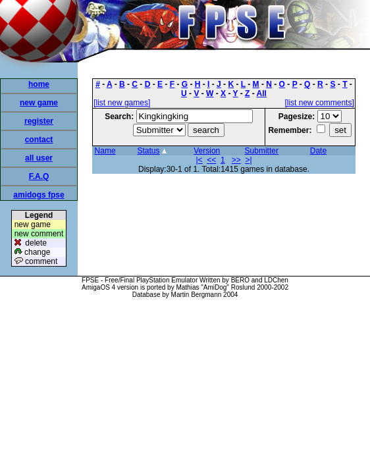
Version (207, 150)
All (262, 93)
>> (236, 160)
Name (105, 150)
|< (199, 160)
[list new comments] (319, 102)
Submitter (261, 150)
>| (248, 160)
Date (318, 150)
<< (211, 160)
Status (149, 150)
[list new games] (121, 102)
